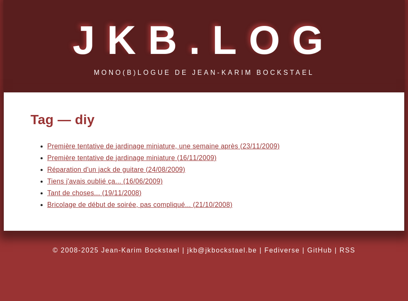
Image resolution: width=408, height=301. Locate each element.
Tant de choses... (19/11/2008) (94, 192)
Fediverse (282, 250)
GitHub (319, 250)
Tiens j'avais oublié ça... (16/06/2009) (105, 181)
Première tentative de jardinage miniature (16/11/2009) (132, 157)
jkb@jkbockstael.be (222, 250)
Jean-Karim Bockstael (140, 250)
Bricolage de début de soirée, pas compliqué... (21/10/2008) (139, 204)
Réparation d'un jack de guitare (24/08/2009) (116, 169)
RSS (347, 250)
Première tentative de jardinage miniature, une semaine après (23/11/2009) (163, 146)
